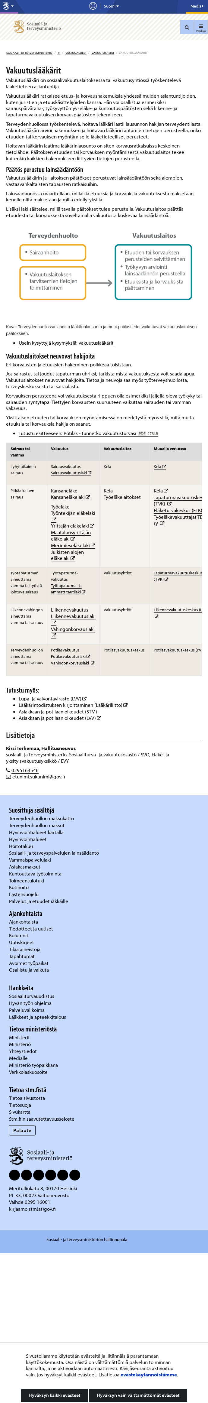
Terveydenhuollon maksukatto (42, 818)
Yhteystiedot (23, 1051)
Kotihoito (19, 887)
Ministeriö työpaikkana (34, 1065)
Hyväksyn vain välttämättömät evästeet (138, 1395)
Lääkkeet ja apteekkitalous (37, 1017)
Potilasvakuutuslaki (70, 656)
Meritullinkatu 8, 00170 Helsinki (43, 1188)
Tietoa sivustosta (27, 1098)
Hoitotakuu (21, 846)
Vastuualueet (76, 52)
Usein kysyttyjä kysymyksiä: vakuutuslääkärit (66, 342)
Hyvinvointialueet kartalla (37, 832)
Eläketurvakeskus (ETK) (181, 510)
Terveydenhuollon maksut (37, 825)
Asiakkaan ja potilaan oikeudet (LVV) (60, 718)
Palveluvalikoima (27, 1010)
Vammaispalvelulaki (30, 859)
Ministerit (20, 1037)
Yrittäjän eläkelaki (72, 525)
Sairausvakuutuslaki (71, 473)
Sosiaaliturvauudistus (31, 996)
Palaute (22, 1130)
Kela (160, 466)
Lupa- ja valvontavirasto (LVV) (53, 698)
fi (58, 52)
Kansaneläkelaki (70, 497)
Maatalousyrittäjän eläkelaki (71, 535)
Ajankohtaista (23, 921)
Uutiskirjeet (22, 942)
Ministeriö (20, 1044)
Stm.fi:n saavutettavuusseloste (41, 1119)
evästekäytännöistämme (149, 1374)
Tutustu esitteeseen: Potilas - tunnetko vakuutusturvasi (88, 433)
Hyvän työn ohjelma (30, 1003)
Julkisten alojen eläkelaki (67, 555)
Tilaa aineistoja (24, 949)
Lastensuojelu (24, 894)
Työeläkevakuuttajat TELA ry (181, 520)
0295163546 (25, 770)
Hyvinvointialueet (28, 839)
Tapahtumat (22, 956)
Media (197, 6)
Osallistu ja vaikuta (29, 969)
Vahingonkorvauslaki (73, 629)
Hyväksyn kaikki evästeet (54, 1395)
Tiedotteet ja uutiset (31, 928)
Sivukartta (19, 1112)
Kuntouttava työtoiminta (35, 873)
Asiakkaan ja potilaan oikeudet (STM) (58, 711)
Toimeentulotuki (27, 880)
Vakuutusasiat (102, 52)
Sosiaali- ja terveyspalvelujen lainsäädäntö (54, 852)
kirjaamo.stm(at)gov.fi (32, 1209)
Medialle (19, 1058)
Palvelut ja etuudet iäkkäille (38, 901)
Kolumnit (19, 935)
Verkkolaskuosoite (29, 1072)
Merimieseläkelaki (73, 545)
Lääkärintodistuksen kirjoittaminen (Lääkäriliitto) (73, 705)
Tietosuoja (20, 1105)
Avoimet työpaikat (29, 963)
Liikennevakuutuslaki (73, 616)
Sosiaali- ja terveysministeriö (29, 52)
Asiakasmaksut (24, 866)
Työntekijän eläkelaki (73, 513)
